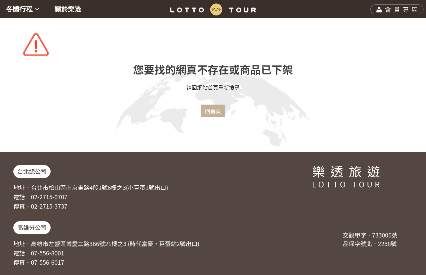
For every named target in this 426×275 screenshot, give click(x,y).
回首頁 (213, 111)
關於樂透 (68, 9)
